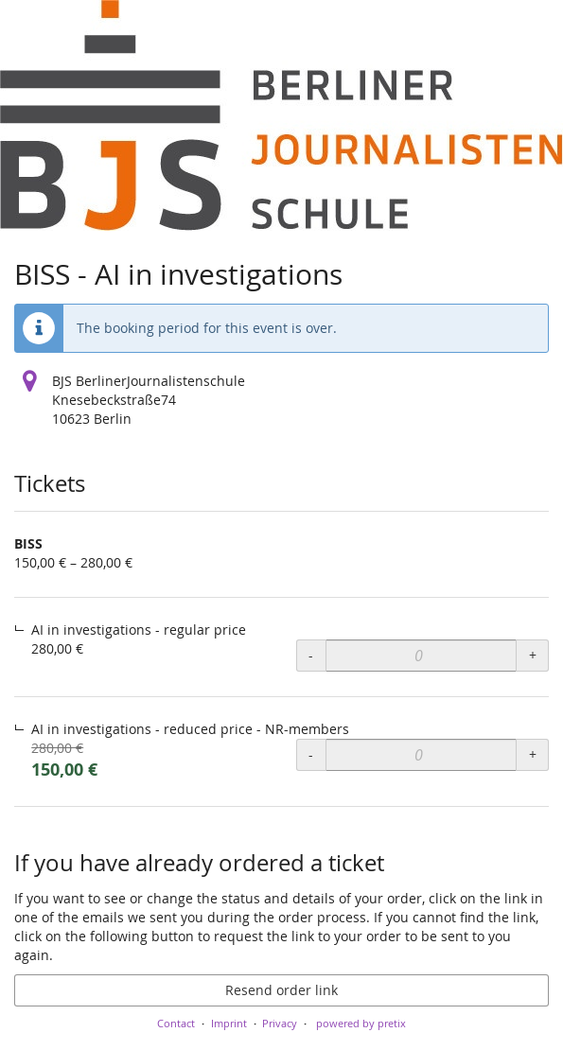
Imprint (229, 1023)
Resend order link (281, 990)
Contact (176, 1023)
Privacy (279, 1023)
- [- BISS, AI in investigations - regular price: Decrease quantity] (310, 655)
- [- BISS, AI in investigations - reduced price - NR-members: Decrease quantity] (310, 754)
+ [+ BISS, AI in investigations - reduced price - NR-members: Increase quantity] (533, 754)
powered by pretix (361, 1023)
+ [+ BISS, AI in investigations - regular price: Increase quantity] (533, 655)
